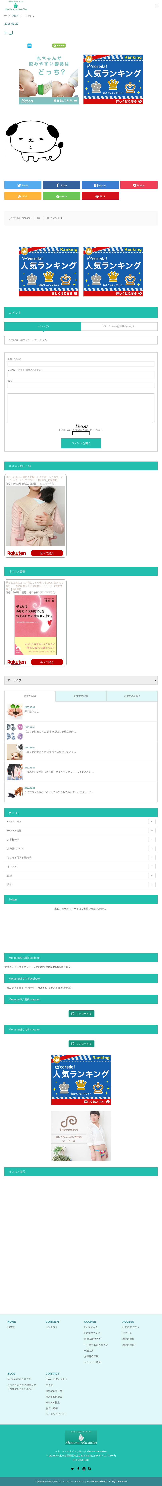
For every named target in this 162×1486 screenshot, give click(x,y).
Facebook (78, 1468)
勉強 (81, 875)
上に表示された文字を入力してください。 (81, 430)
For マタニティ (92, 1333)
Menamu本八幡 (54, 1391)
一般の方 (89, 1350)
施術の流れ (128, 1338)
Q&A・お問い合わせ (57, 1379)
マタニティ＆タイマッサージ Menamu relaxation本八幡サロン (37, 967)
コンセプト (52, 1327)
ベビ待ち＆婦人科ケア (96, 1344)
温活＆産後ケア (92, 1338)
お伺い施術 (52, 1408)
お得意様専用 (91, 1356)
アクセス (127, 1333)
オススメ (81, 866)
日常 (81, 884)
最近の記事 (30, 696)
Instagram (84, 1468)
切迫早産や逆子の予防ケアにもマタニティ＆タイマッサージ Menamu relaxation (72, 1481)
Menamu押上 (53, 1402)
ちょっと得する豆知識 (81, 857)
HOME (11, 1327)
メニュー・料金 (92, 1362)
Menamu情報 (81, 830)
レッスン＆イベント (56, 1414)
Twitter (72, 1468)
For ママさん (91, 1327)
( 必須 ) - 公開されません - (25, 370)
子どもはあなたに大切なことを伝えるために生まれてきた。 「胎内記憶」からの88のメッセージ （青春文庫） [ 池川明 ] (34, 586)
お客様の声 (81, 839)
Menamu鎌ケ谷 (54, 1396)
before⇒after (81, 821)
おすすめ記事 (81, 696)
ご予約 (49, 1385)
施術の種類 (128, 1344)
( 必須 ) (14, 359)
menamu (26, 218)
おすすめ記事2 (132, 696)
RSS (89, 1468)
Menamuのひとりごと (19, 1379)
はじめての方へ (130, 1327)
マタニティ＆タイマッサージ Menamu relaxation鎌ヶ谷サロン (38, 987)
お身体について (81, 848)
